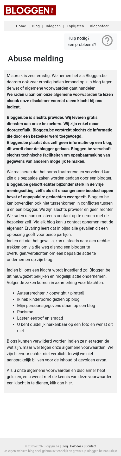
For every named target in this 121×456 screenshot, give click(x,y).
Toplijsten (75, 26)
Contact (90, 446)
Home (21, 26)
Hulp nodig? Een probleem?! (90, 40)
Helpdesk (76, 446)
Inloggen (53, 26)
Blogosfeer (99, 26)
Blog (36, 26)
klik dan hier (61, 382)
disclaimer (40, 100)
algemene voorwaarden (75, 94)
